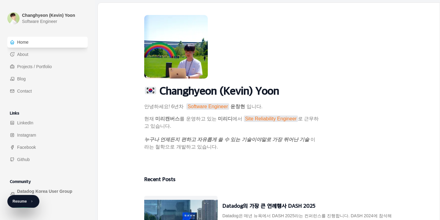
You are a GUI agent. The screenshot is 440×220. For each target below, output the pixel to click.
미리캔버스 (167, 118)
